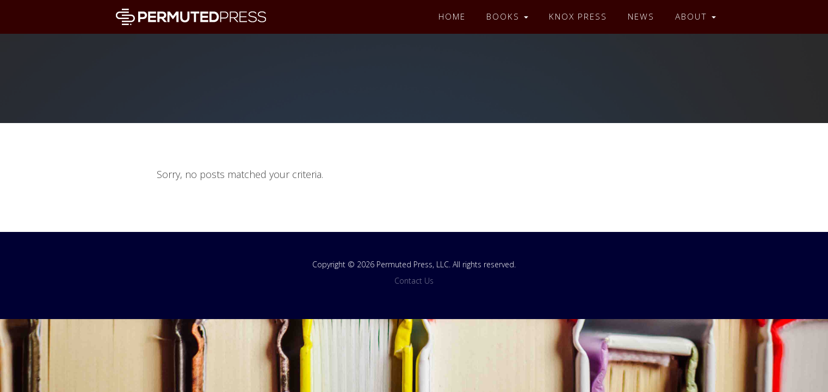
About (695, 16)
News (641, 16)
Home (452, 16)
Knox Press (578, 16)
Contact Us (414, 280)
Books (507, 16)
